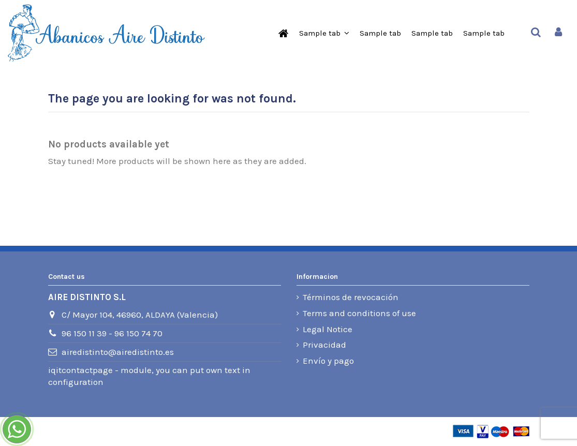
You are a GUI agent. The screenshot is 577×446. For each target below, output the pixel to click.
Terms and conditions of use (359, 313)
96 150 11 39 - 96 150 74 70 (112, 333)
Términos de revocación (350, 297)
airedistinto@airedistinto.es (118, 352)
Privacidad (324, 344)
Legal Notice (327, 329)
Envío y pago (328, 360)
